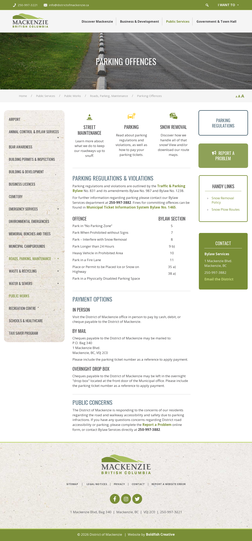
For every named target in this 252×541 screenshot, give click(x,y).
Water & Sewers (34, 305)
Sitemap (72, 484)
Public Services (177, 21)
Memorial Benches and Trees (30, 233)
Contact (138, 484)
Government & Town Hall (216, 21)
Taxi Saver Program (23, 354)
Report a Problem (156, 424)
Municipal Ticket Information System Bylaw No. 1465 (131, 207)
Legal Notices (97, 484)
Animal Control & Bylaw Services (34, 133)
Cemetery (15, 196)
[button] (207, 5)
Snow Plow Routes (226, 209)
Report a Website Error (169, 484)
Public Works (72, 96)
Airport (14, 119)
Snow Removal (21, 282)
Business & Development (139, 21)
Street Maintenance (25, 268)
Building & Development (26, 171)
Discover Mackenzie (97, 21)
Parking (16, 275)
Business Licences (22, 184)
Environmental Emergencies (29, 221)
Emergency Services (34, 209)
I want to (228, 5)
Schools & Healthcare (26, 342)
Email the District (218, 279)
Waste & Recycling (34, 292)
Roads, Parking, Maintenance (109, 96)
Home (23, 96)
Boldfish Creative (160, 534)
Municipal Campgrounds (27, 246)
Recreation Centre (22, 329)
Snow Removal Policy (223, 200)
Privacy (119, 484)
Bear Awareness (20, 146)
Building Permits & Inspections (32, 159)
